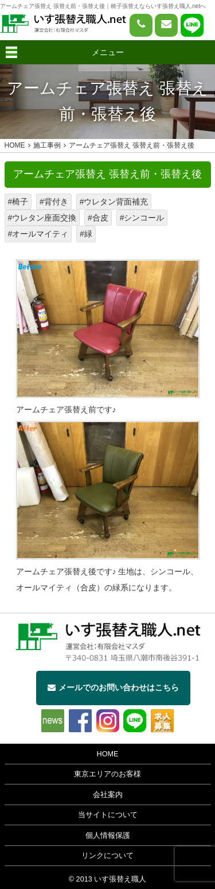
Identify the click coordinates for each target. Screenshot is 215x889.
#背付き (54, 201)
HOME (108, 754)
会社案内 (108, 795)
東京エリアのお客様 (107, 774)
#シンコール (142, 217)
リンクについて (107, 856)
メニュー (108, 52)
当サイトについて (108, 815)
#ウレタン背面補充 (114, 201)
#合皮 (98, 217)
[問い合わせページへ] (166, 25)
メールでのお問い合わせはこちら (113, 687)
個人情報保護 (107, 836)
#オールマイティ (38, 233)
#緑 (86, 233)
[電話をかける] (141, 25)
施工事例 (47, 145)
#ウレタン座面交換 (42, 217)
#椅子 (18, 201)
